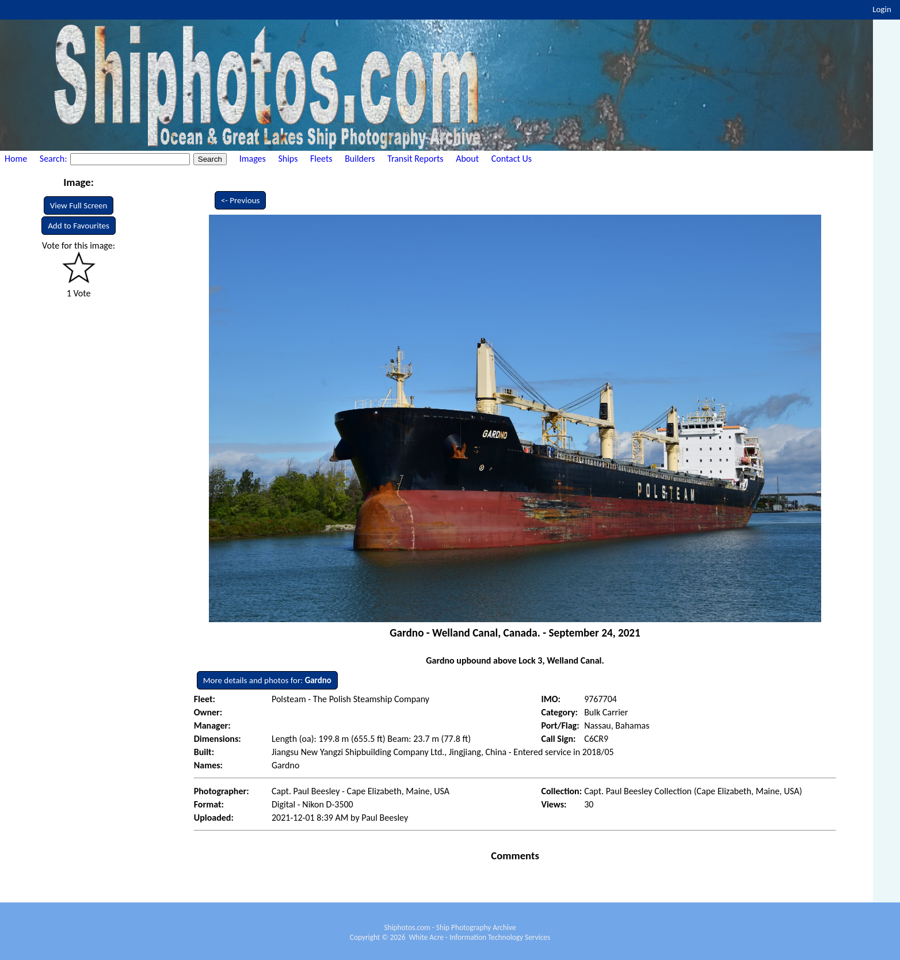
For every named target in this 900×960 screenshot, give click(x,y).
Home (16, 158)
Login (881, 9)
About (467, 158)
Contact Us (511, 158)
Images (252, 158)
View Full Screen (79, 205)
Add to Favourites (78, 225)
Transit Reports (415, 158)
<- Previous (240, 200)
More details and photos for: (267, 680)
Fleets (321, 158)
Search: (54, 158)
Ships (288, 158)
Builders (360, 158)
